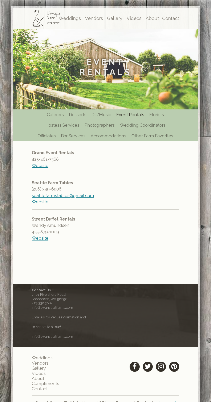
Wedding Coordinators (144, 126)
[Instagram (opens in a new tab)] (159, 368)
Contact (169, 19)
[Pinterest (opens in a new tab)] (173, 368)
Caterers (54, 115)
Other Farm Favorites (153, 137)
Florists (158, 115)
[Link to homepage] (36, 18)
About (151, 19)
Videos (132, 19)
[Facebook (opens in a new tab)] (132, 368)
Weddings (68, 19)
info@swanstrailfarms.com (53, 309)
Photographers (100, 126)
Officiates (45, 137)
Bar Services (73, 137)
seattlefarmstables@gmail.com (65, 198)
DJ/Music (102, 115)
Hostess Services (61, 126)
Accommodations (109, 137)
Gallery (113, 19)
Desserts (77, 115)
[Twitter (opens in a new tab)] (145, 368)
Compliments (47, 386)
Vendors (93, 19)
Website (41, 167)
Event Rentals (131, 115)
